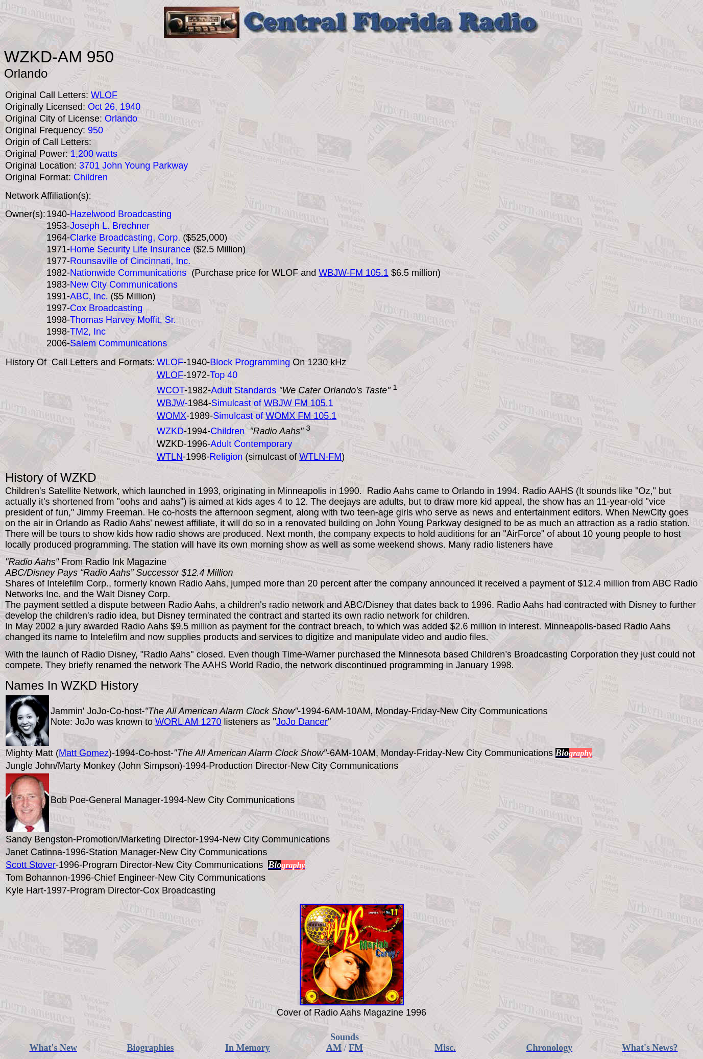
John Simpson (150, 766)
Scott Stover (31, 865)
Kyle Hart (24, 890)
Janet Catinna (34, 852)
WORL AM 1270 (188, 722)
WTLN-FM (320, 457)
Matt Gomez (84, 753)
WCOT (170, 390)
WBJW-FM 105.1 (354, 273)
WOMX (171, 416)
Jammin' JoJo (78, 711)
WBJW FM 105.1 (298, 403)
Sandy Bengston (39, 839)
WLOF (170, 362)
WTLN (170, 457)
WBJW (171, 403)
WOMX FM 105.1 (300, 416)
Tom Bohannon (36, 878)
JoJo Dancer (302, 722)
